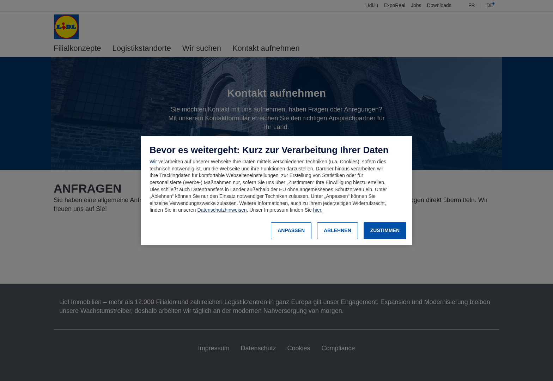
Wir (153, 161)
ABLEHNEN (337, 230)
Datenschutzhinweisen (222, 210)
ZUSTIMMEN (385, 230)
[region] (276, 190)
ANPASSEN (291, 230)
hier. (317, 210)
